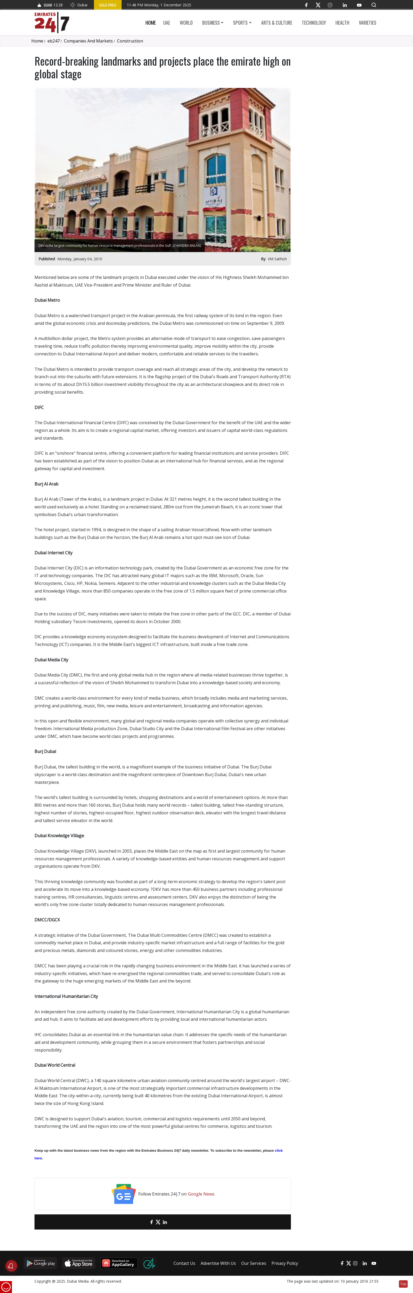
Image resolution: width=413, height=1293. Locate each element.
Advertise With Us (218, 1263)
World (186, 22)
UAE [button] (166, 22)
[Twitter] (318, 5)
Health (342, 22)
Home (150, 22)
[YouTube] (359, 5)
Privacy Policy (285, 1263)
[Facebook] (306, 5)
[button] (373, 5)
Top (403, 1284)
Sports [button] (240, 22)
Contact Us (184, 1263)
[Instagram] (330, 5)
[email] (142, 1222)
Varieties (367, 22)
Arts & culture (276, 22)
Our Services (253, 1263)
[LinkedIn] (344, 5)
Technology (314, 22)
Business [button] (211, 22)
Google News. (201, 1194)
